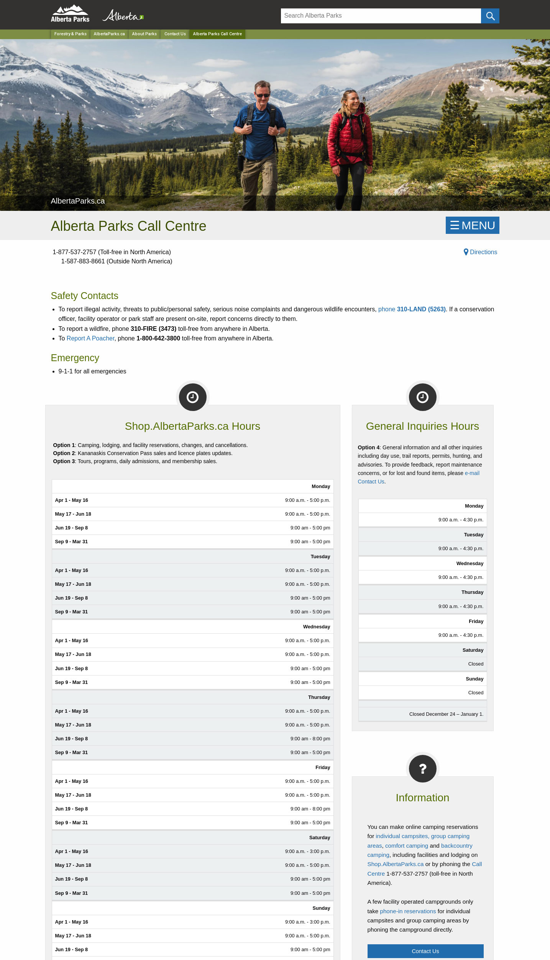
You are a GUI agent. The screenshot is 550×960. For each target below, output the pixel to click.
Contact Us (175, 33)
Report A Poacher (91, 338)
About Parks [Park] (144, 33)
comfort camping (406, 845)
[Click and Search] (490, 15)
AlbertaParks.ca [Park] (109, 33)
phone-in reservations (408, 911)
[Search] (381, 15)
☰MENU (472, 225)
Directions (480, 252)
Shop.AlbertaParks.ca (396, 864)
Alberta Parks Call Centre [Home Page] (217, 33)
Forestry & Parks (70, 33)
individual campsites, (402, 836)
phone (412, 309)
